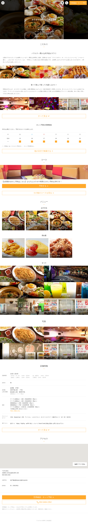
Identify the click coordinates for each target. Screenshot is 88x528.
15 (20, 140)
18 (56, 140)
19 (68, 140)
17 (44, 140)
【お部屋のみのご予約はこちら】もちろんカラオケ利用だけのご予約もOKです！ (32, 181)
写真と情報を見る (15, 411)
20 (80, 140)
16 (32, 140)
